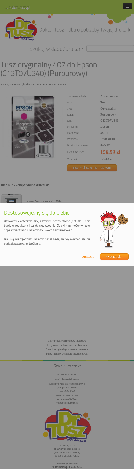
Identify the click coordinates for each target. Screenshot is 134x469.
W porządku (114, 256)
